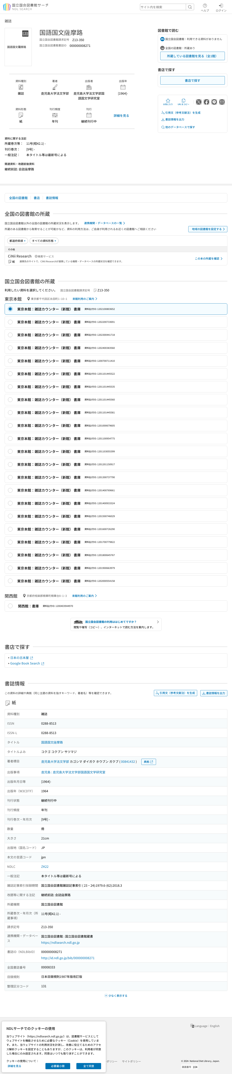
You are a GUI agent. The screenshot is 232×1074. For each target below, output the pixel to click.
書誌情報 (52, 197)
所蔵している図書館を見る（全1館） (192, 56)
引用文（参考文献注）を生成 (180, 113)
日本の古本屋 (21, 657)
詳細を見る (121, 115)
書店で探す (192, 80)
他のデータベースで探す (178, 127)
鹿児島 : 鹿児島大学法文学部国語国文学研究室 (73, 772)
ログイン (221, 7)
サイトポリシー (131, 1061)
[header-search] (167, 7)
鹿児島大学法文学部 (55, 761)
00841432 (128, 761)
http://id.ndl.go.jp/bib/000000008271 (68, 957)
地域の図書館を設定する (209, 229)
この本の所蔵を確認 (209, 258)
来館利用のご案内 (85, 298)
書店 (37, 197)
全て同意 (88, 1066)
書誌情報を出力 (172, 119)
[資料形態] (44, 241)
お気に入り (168, 102)
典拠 (149, 762)
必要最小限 (58, 1066)
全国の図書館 (18, 197)
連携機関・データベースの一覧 (105, 223)
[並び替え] (17, 241)
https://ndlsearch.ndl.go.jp (60, 942)
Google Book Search (27, 663)
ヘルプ (205, 7)
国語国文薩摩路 (52, 742)
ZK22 (45, 866)
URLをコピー (183, 102)
